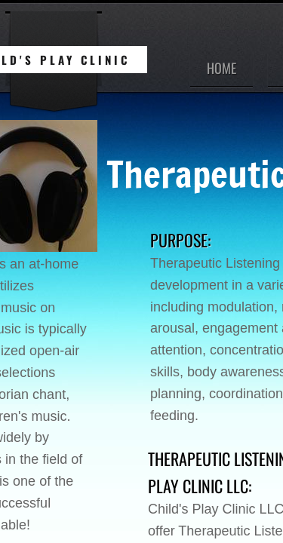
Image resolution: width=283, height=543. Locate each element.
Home (221, 68)
